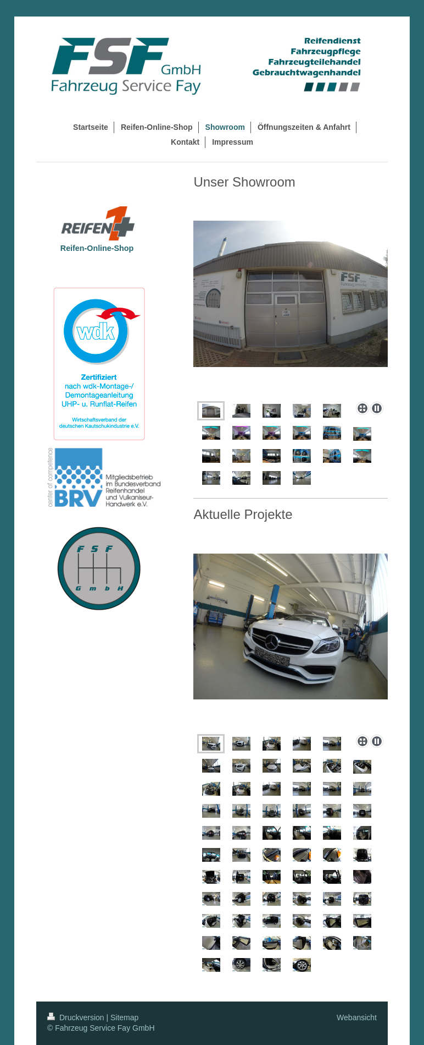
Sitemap (124, 1017)
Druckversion (76, 1017)
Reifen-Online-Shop (96, 248)
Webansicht (357, 1017)
